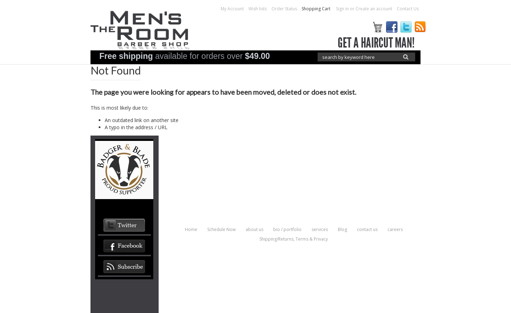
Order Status (284, 9)
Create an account (374, 9)
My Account (232, 9)
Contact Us (408, 9)
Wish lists (257, 9)
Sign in (342, 9)
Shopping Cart (316, 9)
